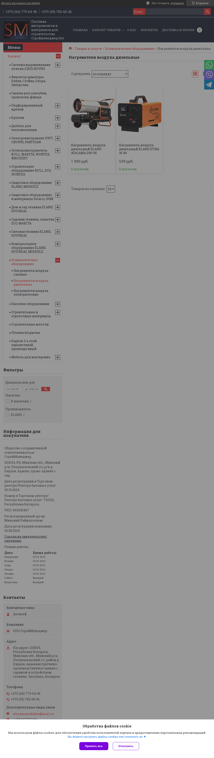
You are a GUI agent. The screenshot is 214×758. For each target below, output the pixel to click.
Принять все (94, 746)
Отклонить (125, 746)
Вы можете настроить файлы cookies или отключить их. (105, 736)
